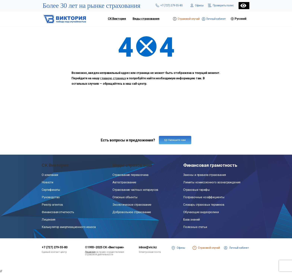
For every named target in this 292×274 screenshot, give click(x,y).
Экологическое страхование (131, 204)
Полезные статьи (195, 227)
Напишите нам (175, 140)
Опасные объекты (125, 197)
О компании (50, 175)
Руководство (51, 197)
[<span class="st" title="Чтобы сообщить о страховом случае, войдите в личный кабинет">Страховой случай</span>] (194, 248)
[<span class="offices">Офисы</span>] (173, 248)
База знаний (191, 219)
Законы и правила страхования (204, 175)
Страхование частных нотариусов (135, 190)
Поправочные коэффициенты (204, 197)
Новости (47, 182)
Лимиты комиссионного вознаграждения (211, 182)
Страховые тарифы (196, 190)
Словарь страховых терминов (203, 204)
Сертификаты (51, 190)
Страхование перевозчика (130, 175)
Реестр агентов (52, 204)
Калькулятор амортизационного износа (69, 227)
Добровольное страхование (131, 212)
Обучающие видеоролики (201, 212)
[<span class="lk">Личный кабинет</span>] (226, 248)
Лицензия (48, 219)
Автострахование (124, 182)
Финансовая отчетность (58, 212)
